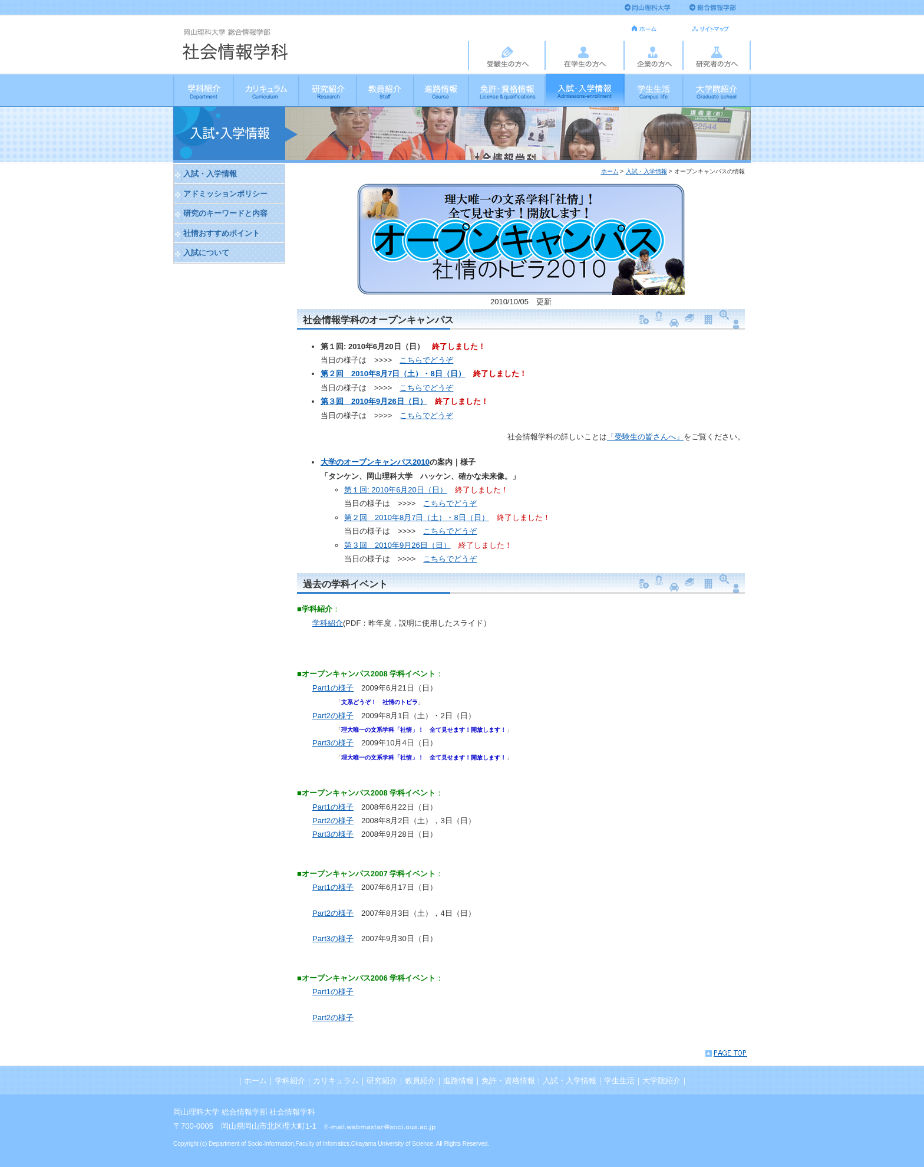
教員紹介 (385, 90)
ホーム (610, 171)
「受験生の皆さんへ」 (645, 436)
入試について (206, 252)
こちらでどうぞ (426, 360)
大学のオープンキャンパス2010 (375, 462)
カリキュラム (266, 90)
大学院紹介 (717, 90)
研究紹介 (328, 90)
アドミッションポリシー (225, 193)
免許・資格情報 (507, 90)
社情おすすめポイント (221, 233)
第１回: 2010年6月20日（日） (395, 489)
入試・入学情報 (585, 90)
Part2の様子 (333, 715)
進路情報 (441, 90)
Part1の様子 (333, 687)
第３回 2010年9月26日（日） (374, 401)
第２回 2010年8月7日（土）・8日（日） (393, 373)
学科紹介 (203, 90)
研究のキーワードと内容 (225, 213)
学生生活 (654, 90)
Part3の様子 (333, 742)
